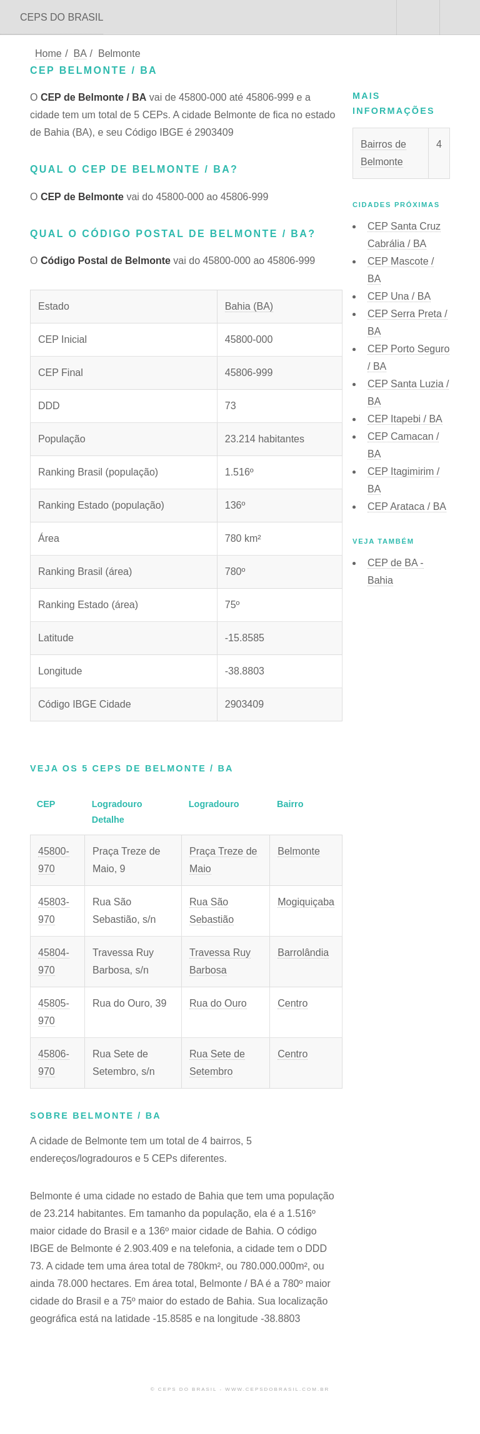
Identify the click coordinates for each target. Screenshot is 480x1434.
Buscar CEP (417, 17)
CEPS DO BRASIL (61, 17)
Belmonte (299, 851)
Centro (293, 1003)
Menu (460, 17)
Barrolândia (303, 952)
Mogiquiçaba (306, 902)
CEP (399, 296)
